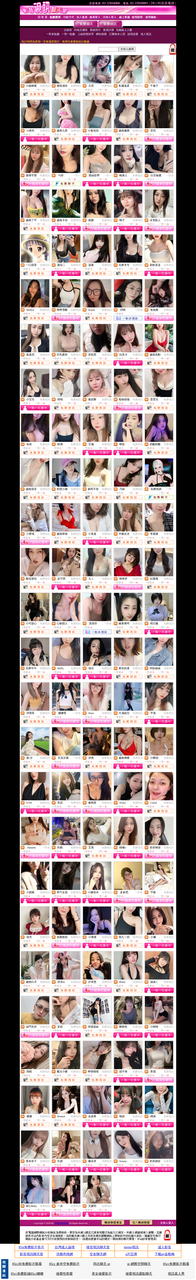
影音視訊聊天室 (31, 1254)
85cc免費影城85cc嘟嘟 (27, 1273)
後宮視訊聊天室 (98, 1247)
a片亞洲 (131, 1254)
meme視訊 (131, 1247)
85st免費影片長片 (31, 1247)
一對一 (77, 175)
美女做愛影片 (102, 1273)
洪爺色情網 (64, 1254)
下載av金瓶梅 (165, 1254)
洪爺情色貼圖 (61, 1223)
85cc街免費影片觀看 (27, 1264)
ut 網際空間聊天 (139, 1264)
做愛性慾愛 (64, 1273)
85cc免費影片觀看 (176, 1264)
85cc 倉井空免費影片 (64, 1264)
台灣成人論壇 (65, 1247)
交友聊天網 (98, 1254)
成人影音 (164, 1247)
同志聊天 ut (101, 1264)
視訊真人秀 (176, 1273)
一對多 (170, 175)
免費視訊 (45, 85)
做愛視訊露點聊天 (139, 1273)
